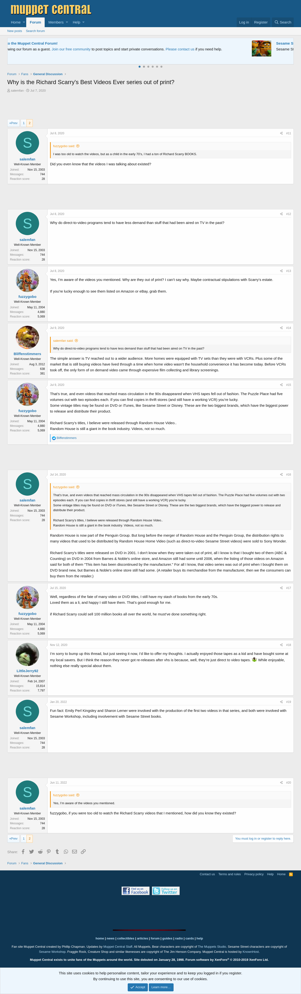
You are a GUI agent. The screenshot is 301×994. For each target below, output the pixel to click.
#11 (288, 133)
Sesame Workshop (52, 952)
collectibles (125, 938)
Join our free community (91, 49)
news (111, 938)
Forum (35, 22)
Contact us (207, 874)
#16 (288, 474)
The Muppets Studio (212, 946)
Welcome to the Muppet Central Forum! (44, 43)
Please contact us (200, 49)
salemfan (17, 90)
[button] (24, 22)
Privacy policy (254, 874)
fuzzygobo (27, 296)
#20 (288, 782)
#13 (288, 271)
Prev (14, 123)
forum (155, 938)
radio (179, 938)
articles (143, 938)
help (200, 938)
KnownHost (250, 952)
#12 (288, 214)
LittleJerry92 (27, 671)
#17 (288, 588)
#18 (288, 645)
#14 (288, 328)
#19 (288, 702)
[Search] (283, 22)
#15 (288, 385)
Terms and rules (229, 874)
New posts (14, 31)
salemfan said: (63, 340)
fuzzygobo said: (64, 146)
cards (189, 938)
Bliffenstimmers (27, 354)
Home (16, 22)
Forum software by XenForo (227, 960)
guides (167, 938)
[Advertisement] (150, 107)
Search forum (35, 31)
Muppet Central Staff (117, 946)
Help (76, 22)
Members (56, 22)
